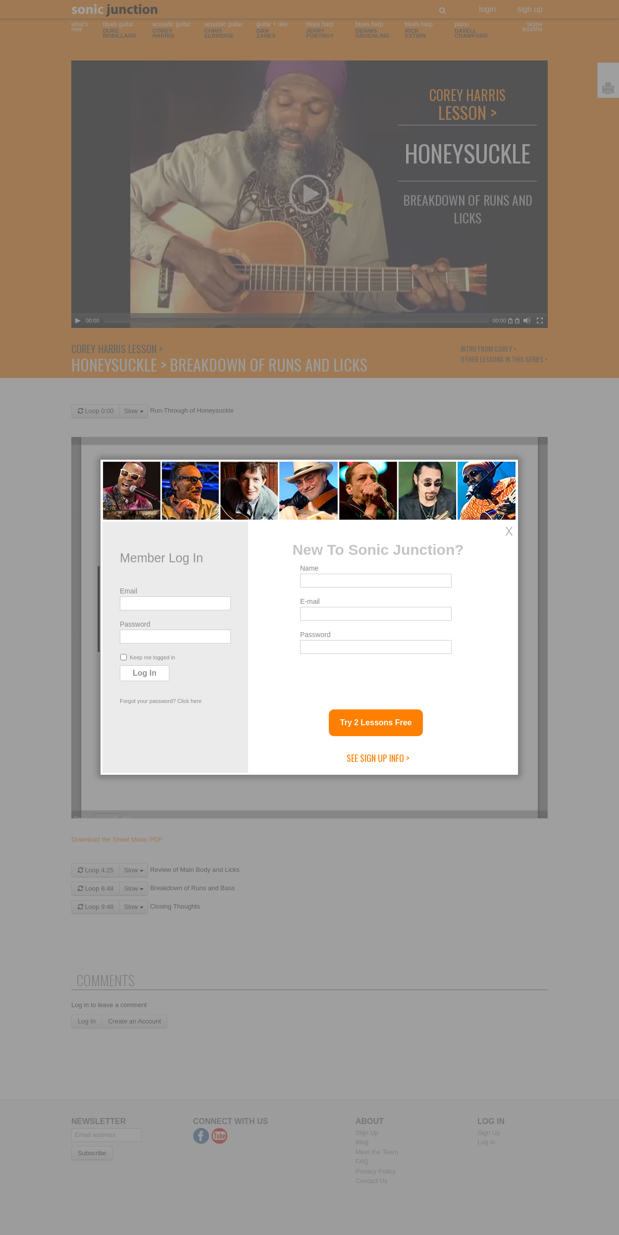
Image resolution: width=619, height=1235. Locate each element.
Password (135, 624)
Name (309, 568)
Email (128, 591)
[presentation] (375, 677)
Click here (189, 701)
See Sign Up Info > (378, 758)
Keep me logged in (147, 657)
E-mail (310, 601)
